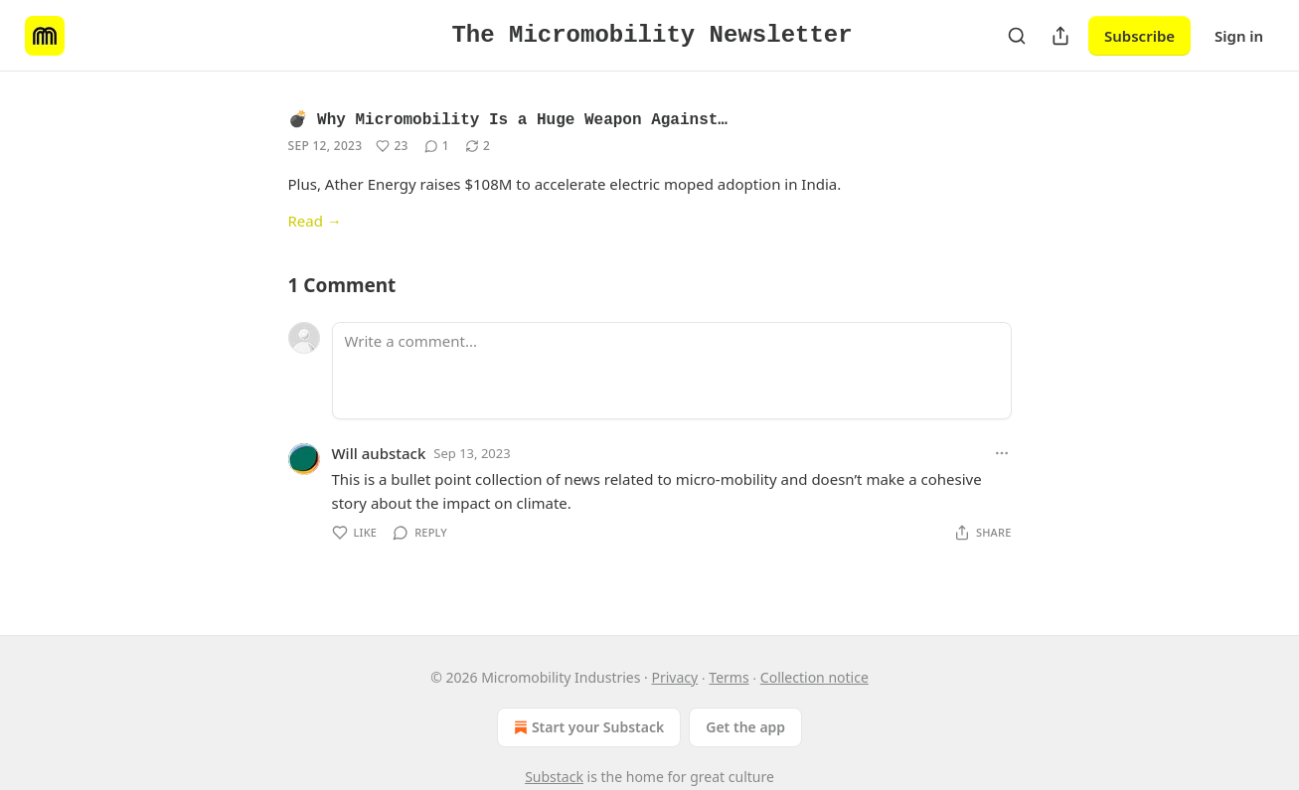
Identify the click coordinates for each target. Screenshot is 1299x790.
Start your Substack (587, 727)
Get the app (745, 726)
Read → (315, 221)
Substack (554, 776)
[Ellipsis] (1002, 453)
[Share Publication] (1060, 36)
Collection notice (814, 677)
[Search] (1017, 36)
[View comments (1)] (436, 146)
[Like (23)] (391, 146)
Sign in (1239, 36)
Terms (728, 677)
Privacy (674, 677)
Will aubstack (379, 453)
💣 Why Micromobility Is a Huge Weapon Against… (508, 120)
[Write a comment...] (672, 370)
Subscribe (1139, 36)
